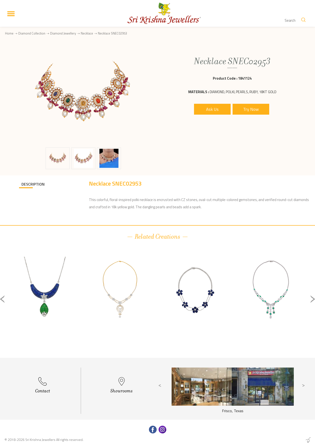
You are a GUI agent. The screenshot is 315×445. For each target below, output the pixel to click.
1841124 (245, 78)
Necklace (87, 33)
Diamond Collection (31, 33)
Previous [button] (2, 299)
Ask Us (212, 109)
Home (9, 33)
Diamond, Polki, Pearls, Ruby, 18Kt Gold (243, 92)
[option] (44, 303)
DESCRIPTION (33, 184)
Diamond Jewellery (63, 33)
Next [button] (312, 299)
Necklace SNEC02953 (112, 33)
